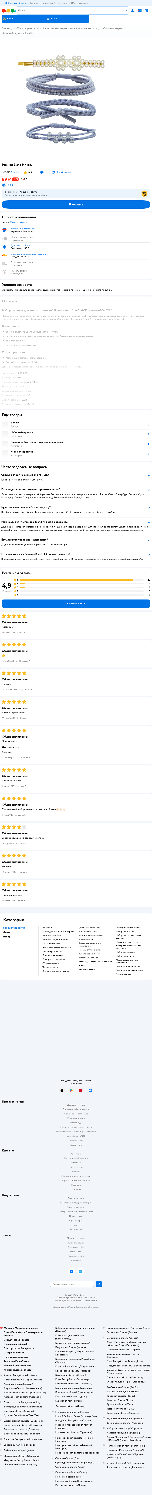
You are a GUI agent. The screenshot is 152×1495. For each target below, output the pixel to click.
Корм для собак (76, 1251)
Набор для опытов (125, 931)
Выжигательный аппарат (91, 935)
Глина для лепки (87, 969)
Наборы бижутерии (112, 28)
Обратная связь (76, 1140)
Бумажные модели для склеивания (90, 944)
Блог (76, 1225)
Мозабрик (47, 927)
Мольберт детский (51, 935)
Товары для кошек (76, 1238)
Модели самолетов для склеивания (127, 961)
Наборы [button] (7, 936)
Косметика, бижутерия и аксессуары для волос (68, 28)
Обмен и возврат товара (76, 1113)
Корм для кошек (76, 1242)
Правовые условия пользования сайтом (76, 1297)
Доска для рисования (89, 927)
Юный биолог (86, 939)
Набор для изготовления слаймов (95, 961)
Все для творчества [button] (14, 927)
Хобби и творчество (25, 28)
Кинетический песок (89, 954)
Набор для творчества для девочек (128, 936)
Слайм (82, 965)
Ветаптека (76, 1260)
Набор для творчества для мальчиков (128, 947)
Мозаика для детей (88, 931)
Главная (6, 28)
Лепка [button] (6, 932)
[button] (52, 19)
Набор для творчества (127, 942)
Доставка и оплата (76, 1104)
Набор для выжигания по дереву (58, 931)
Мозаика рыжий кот (52, 951)
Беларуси (94, 1307)
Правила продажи (76, 1118)
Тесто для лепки (50, 967)
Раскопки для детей (51, 943)
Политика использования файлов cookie (76, 1131)
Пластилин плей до (88, 958)
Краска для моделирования (55, 971)
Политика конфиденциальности (76, 1127)
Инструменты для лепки (128, 927)
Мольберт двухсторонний (55, 939)
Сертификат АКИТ (76, 1136)
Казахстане (81, 1307)
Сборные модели (50, 963)
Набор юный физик (125, 952)
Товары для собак (76, 1247)
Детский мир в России (64, 1307)
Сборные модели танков (128, 966)
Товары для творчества (90, 950)
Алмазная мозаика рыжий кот (56, 947)
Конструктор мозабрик (53, 959)
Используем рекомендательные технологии (76, 1300)
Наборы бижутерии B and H (17, 33)
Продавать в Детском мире (76, 1109)
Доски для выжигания (52, 955)
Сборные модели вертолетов (130, 970)
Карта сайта (76, 1145)
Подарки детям (123, 974)
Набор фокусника (125, 956)
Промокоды (76, 1122)
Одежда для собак (76, 1256)
